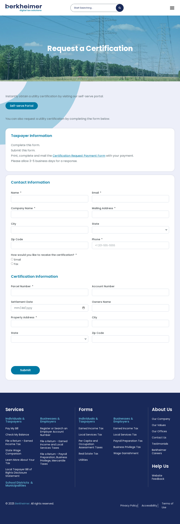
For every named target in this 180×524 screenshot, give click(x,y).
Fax (16, 264)
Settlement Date (22, 302)
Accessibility (149, 505)
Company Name (22, 208)
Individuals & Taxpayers (15, 420)
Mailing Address (103, 208)
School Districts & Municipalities (19, 484)
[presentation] (39, 354)
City (13, 224)
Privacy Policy (129, 505)
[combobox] (94, 8)
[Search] (120, 8)
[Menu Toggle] (172, 7)
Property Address (23, 317)
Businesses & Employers (50, 420)
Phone (96, 239)
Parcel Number (21, 286)
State (95, 224)
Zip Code (17, 239)
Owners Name (101, 302)
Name (15, 193)
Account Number (103, 286)
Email (96, 193)
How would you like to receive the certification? (43, 255)
